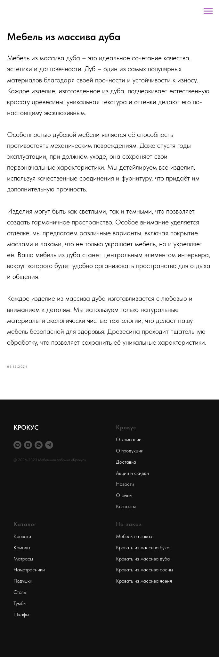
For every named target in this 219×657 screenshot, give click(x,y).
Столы (20, 592)
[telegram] (49, 445)
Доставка (126, 462)
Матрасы (23, 559)
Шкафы (21, 614)
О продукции (129, 451)
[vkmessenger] (17, 445)
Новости (125, 484)
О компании (129, 439)
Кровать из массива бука (142, 547)
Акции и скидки (132, 473)
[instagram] (28, 445)
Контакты (126, 506)
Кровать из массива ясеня (144, 581)
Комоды (21, 547)
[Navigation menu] (208, 11)
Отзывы (124, 495)
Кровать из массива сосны (144, 570)
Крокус (126, 427)
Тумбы (19, 603)
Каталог (25, 524)
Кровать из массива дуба (143, 559)
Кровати (22, 536)
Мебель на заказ (134, 536)
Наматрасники (29, 570)
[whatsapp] (39, 445)
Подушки (22, 581)
